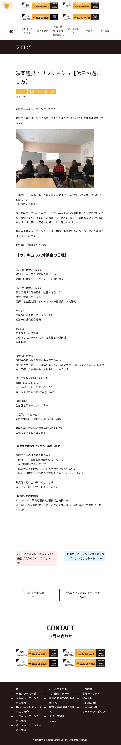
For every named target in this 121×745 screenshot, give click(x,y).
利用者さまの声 (58, 689)
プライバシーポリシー (94, 711)
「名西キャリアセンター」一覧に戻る (82, 595)
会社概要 (87, 689)
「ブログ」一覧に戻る (33, 595)
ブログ (53, 721)
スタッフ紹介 (56, 716)
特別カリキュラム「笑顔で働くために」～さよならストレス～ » (86, 556)
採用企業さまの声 (59, 693)
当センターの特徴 (26, 693)
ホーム (20, 689)
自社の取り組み (91, 693)
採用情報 (87, 698)
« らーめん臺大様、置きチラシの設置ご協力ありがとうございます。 (35, 558)
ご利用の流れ (89, 702)
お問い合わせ (89, 707)
